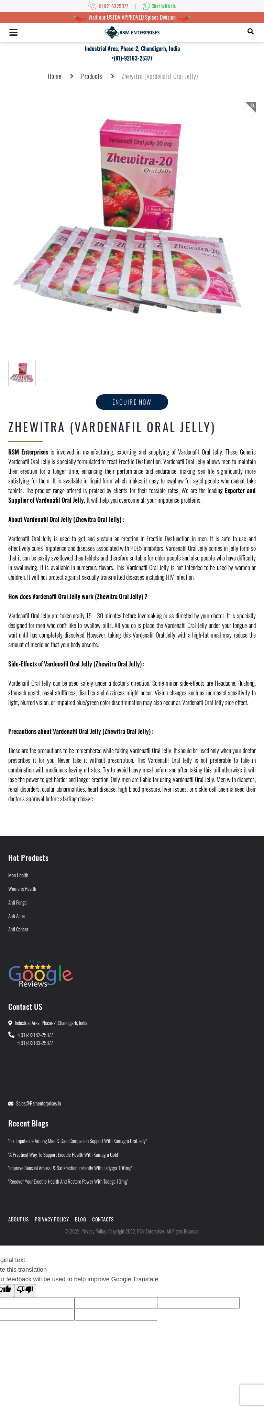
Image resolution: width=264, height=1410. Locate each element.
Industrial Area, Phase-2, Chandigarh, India (132, 48)
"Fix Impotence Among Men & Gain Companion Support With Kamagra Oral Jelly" (77, 1140)
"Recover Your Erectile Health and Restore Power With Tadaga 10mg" (68, 1181)
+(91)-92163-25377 (132, 58)
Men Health (18, 875)
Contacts (102, 1219)
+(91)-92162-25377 (35, 1034)
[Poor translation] (25, 1290)
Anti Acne (16, 915)
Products (92, 76)
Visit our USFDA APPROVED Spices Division (132, 17)
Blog (80, 1219)
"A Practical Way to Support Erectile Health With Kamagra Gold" (63, 1154)
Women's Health (22, 888)
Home (55, 76)
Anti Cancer (18, 929)
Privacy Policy (52, 1219)
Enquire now (132, 401)
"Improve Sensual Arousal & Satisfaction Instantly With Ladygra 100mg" (70, 1168)
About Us (18, 1219)
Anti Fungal (18, 902)
